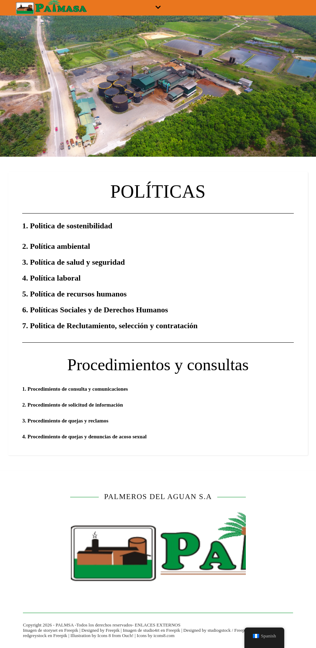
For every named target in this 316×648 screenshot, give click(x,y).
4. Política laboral (51, 278)
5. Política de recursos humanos (74, 293)
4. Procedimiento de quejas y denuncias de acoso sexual (84, 436)
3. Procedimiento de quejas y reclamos (65, 421)
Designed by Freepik (100, 630)
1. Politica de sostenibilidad (67, 225)
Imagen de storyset (40, 630)
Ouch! (128, 635)
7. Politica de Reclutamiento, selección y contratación (110, 325)
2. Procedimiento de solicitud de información (72, 405)
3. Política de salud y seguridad (73, 262)
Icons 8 (104, 635)
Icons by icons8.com (156, 635)
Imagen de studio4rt (141, 630)
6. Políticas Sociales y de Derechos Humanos (95, 309)
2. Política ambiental (56, 246)
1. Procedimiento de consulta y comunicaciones (75, 389)
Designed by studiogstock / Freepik (215, 630)
